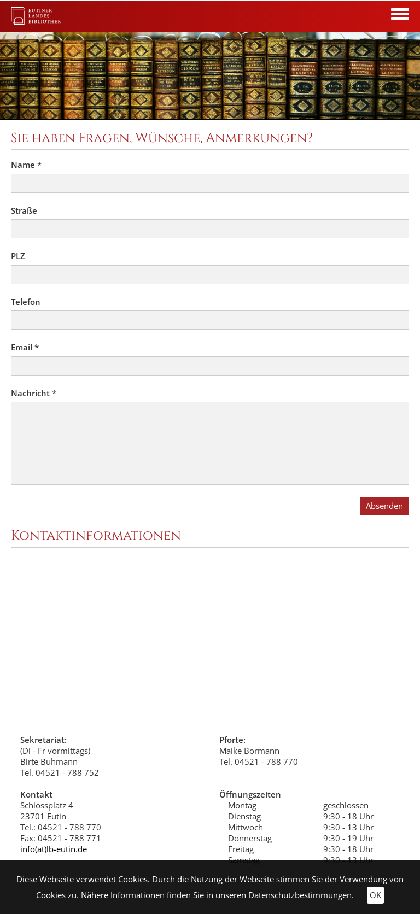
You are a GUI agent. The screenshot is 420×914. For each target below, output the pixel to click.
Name (26, 165)
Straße (24, 210)
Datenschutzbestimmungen (300, 895)
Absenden (384, 506)
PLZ (18, 256)
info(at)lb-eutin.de (53, 849)
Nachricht (33, 393)
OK (375, 895)
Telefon (25, 302)
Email (25, 347)
